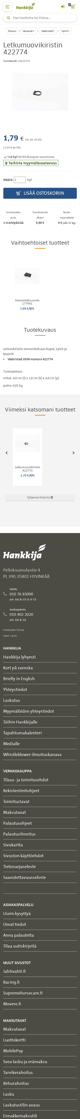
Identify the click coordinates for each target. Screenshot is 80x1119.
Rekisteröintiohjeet (21, 790)
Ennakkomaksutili (20, 1116)
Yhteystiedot (15, 689)
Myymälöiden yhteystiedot (28, 711)
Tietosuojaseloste (19, 866)
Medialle (11, 743)
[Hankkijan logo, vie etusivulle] (27, 6)
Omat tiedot (14, 924)
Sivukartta (13, 845)
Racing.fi (11, 982)
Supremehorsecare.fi (23, 993)
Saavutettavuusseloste (24, 877)
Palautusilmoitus (19, 834)
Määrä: (8, 180)
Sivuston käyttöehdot (23, 855)
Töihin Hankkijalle (20, 722)
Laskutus (11, 700)
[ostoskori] (72, 7)
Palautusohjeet (17, 823)
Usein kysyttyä (17, 913)
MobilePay (13, 1051)
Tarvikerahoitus (18, 1072)
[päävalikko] (7, 7)
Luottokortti (14, 1040)
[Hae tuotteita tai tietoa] (40, 18)
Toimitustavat (16, 801)
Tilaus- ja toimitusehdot (25, 780)
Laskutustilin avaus (21, 1105)
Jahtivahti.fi (14, 971)
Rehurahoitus (16, 1083)
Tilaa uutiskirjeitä (19, 946)
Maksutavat (14, 812)
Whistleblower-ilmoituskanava (32, 754)
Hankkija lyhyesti (19, 657)
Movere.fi (12, 1004)
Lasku (8, 1094)
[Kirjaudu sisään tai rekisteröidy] (62, 7)
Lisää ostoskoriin (40, 193)
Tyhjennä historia (40, 497)
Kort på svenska (18, 668)
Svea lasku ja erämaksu (25, 1061)
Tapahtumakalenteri (22, 733)
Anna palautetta (18, 935)
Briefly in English (19, 678)
